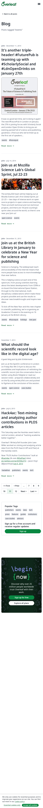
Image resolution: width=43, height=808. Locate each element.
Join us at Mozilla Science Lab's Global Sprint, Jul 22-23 (18, 170)
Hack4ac (24, 432)
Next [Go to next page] (24, 491)
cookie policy (19, 801)
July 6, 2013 (18, 463)
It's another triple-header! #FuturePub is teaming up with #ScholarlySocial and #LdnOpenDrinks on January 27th (19, 62)
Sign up (23, 531)
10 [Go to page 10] (4, 491)
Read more (7, 146)
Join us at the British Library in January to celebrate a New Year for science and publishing (19, 252)
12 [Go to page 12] (16, 491)
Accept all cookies (30, 805)
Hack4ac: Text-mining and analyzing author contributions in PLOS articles (19, 420)
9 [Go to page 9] (38, 485)
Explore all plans (21, 603)
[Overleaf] (8, 4)
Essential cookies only (12, 805)
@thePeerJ (21, 458)
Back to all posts (9, 14)
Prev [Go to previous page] (16, 485)
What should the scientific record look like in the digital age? (19, 349)
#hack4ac (5, 458)
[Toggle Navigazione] (39, 4)
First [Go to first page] (6, 485)
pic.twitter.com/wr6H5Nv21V (13, 461)
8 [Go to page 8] (33, 485)
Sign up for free (21, 597)
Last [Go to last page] (33, 491)
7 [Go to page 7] (28, 485)
